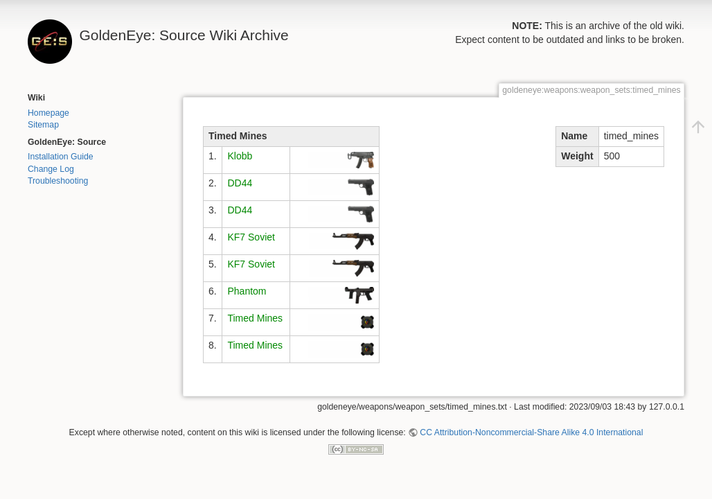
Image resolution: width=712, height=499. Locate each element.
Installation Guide (61, 156)
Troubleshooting (58, 181)
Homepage (48, 113)
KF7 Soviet (250, 237)
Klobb (239, 155)
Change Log (51, 169)
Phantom (246, 291)
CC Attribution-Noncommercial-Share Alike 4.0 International (531, 432)
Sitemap (43, 125)
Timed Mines (255, 318)
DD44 (239, 183)
